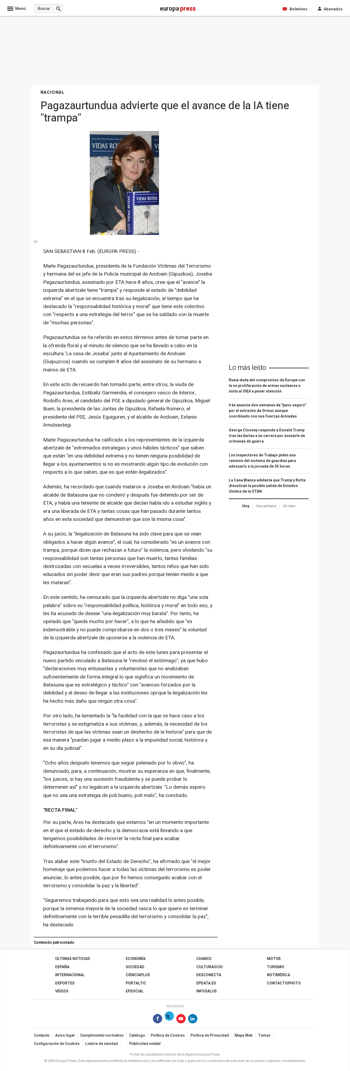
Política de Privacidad (209, 1035)
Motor (274, 959)
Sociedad (135, 967)
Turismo (275, 967)
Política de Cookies (168, 1035)
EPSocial (135, 991)
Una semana (266, 506)
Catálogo (137, 1035)
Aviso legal (65, 1035)
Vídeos (61, 991)
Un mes (289, 506)
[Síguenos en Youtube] (181, 1019)
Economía (135, 959)
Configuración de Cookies (57, 1044)
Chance (203, 959)
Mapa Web (244, 1035)
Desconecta (208, 975)
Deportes (65, 983)
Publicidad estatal (145, 1044)
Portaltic (136, 983)
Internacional (70, 975)
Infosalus (206, 991)
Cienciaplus (138, 975)
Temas (264, 1035)
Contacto (42, 1035)
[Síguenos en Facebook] (157, 1019)
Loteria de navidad (101, 1044)
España (62, 967)
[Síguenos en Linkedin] (192, 1019)
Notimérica (278, 975)
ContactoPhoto (284, 983)
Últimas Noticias (72, 959)
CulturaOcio (209, 967)
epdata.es (206, 983)
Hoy (245, 506)
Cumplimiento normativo (102, 1035)
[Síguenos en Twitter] (169, 1019)
